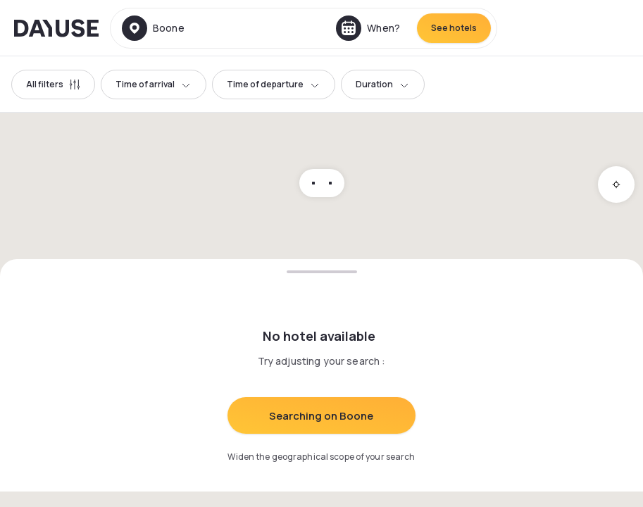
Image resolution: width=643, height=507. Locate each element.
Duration (383, 84)
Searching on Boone (321, 415)
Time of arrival (154, 84)
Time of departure (273, 84)
